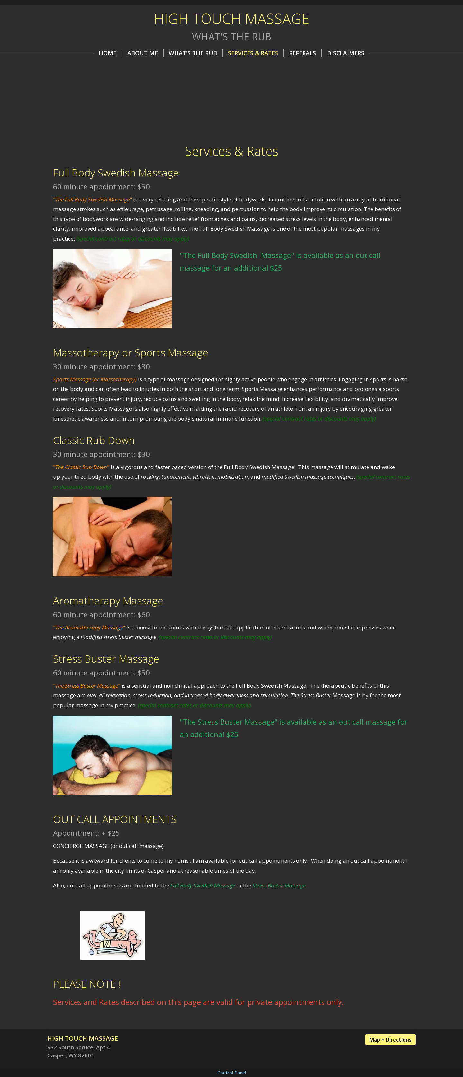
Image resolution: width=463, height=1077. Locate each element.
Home (110, 53)
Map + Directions (390, 1039)
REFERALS (305, 53)
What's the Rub (196, 53)
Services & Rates (256, 53)
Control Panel (231, 1073)
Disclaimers (345, 53)
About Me (145, 53)
